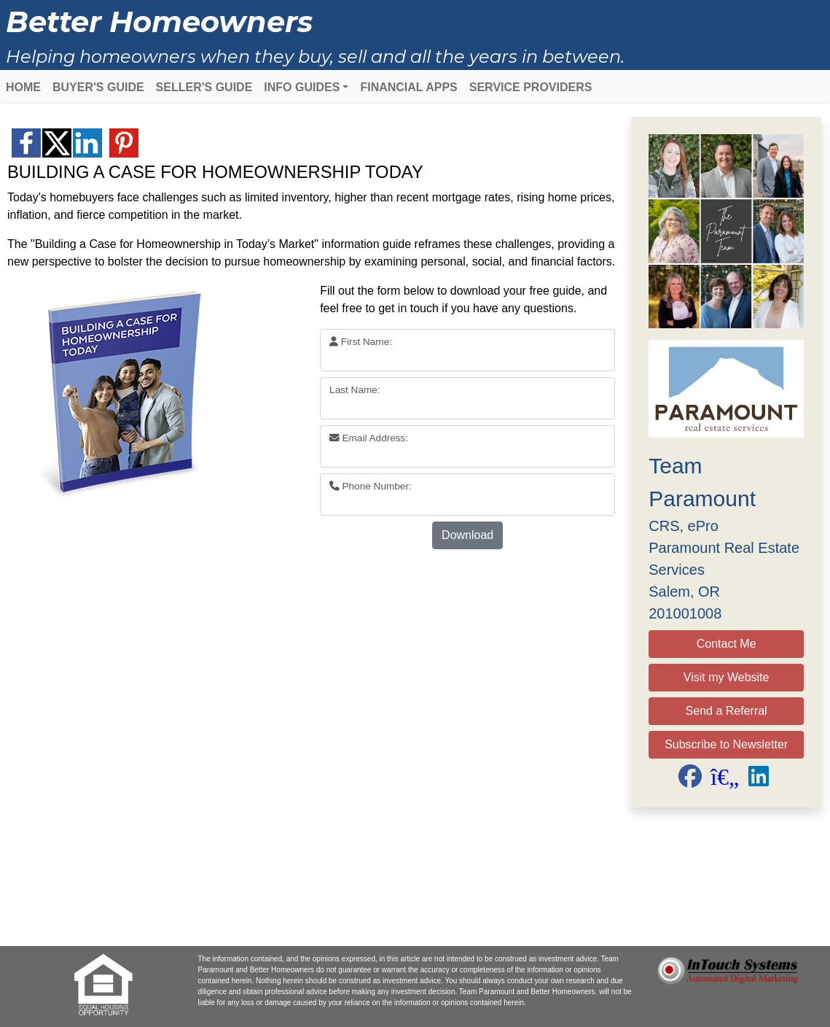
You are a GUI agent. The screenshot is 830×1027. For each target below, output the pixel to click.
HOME (23, 87)
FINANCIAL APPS (408, 87)
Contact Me (726, 643)
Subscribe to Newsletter (726, 744)
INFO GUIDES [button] (302, 87)
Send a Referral (726, 711)
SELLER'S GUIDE (204, 87)
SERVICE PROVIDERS (530, 87)
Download (467, 535)
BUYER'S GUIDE (98, 87)
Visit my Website (727, 677)
